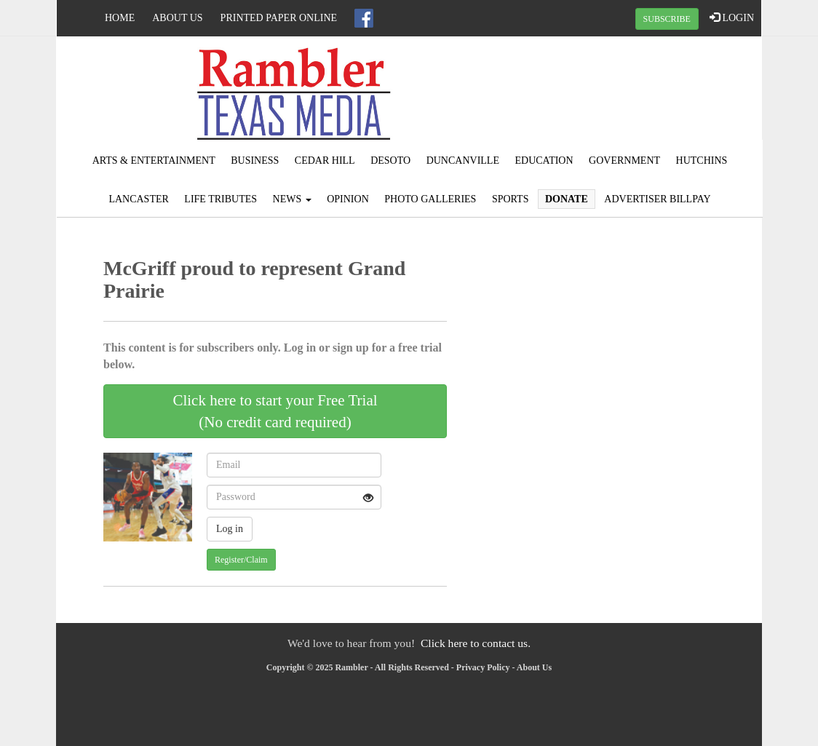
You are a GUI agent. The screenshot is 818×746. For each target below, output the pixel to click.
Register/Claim (241, 560)
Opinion (348, 199)
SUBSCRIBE (667, 19)
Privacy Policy (483, 667)
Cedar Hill (325, 160)
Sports (510, 199)
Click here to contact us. (476, 643)
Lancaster (138, 199)
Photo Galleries (430, 199)
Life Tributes (220, 199)
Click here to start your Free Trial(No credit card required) (274, 411)
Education (544, 160)
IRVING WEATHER (643, 91)
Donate (566, 199)
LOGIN (732, 17)
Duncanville (462, 160)
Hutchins (702, 160)
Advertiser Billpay (657, 199)
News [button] (292, 199)
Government (624, 160)
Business (255, 160)
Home (120, 17)
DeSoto (390, 160)
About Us (177, 17)
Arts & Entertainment (153, 160)
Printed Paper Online (279, 17)
